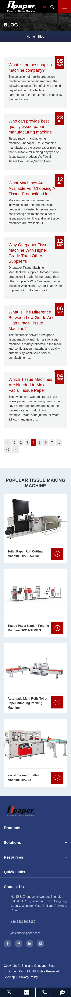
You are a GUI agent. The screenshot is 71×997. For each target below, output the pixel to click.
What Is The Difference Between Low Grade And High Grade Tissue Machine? (32, 320)
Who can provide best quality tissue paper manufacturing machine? (31, 126)
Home (31, 36)
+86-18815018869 (23, 921)
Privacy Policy (28, 977)
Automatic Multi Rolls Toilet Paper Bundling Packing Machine (27, 703)
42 (7, 449)
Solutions (35, 842)
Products (35, 827)
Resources (35, 857)
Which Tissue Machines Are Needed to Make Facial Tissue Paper (30, 385)
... (58, 442)
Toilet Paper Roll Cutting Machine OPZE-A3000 (25, 554)
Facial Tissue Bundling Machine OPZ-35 (24, 777)
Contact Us (14, 887)
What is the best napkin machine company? (30, 67)
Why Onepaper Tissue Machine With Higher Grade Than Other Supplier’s (29, 253)
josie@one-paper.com (25, 933)
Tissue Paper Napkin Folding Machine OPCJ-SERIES (28, 628)
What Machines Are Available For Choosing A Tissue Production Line (32, 188)
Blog (41, 36)
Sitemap (9, 977)
